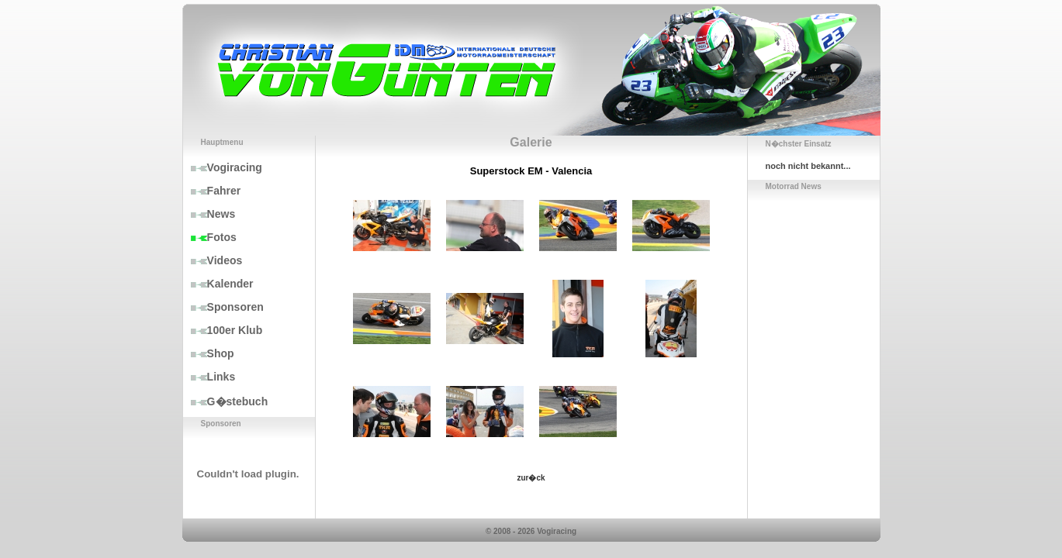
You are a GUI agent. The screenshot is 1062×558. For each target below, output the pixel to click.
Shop (208, 353)
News (209, 214)
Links (209, 376)
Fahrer (212, 190)
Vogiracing (222, 167)
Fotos (210, 237)
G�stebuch (225, 401)
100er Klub (223, 330)
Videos (213, 260)
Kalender (218, 283)
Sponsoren (223, 307)
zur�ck (531, 478)
